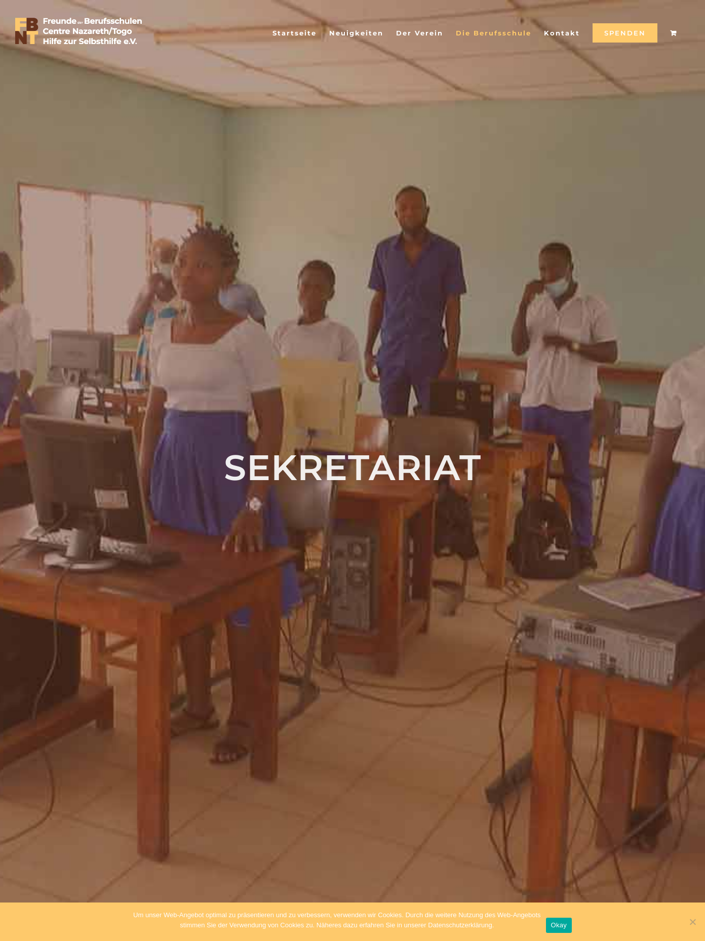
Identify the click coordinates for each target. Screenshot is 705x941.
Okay (559, 925)
